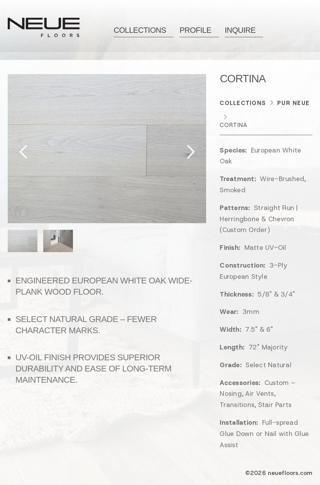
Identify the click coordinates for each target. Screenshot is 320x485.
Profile (195, 30)
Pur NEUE (293, 103)
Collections (140, 30)
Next (190, 151)
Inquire (240, 30)
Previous (23, 151)
